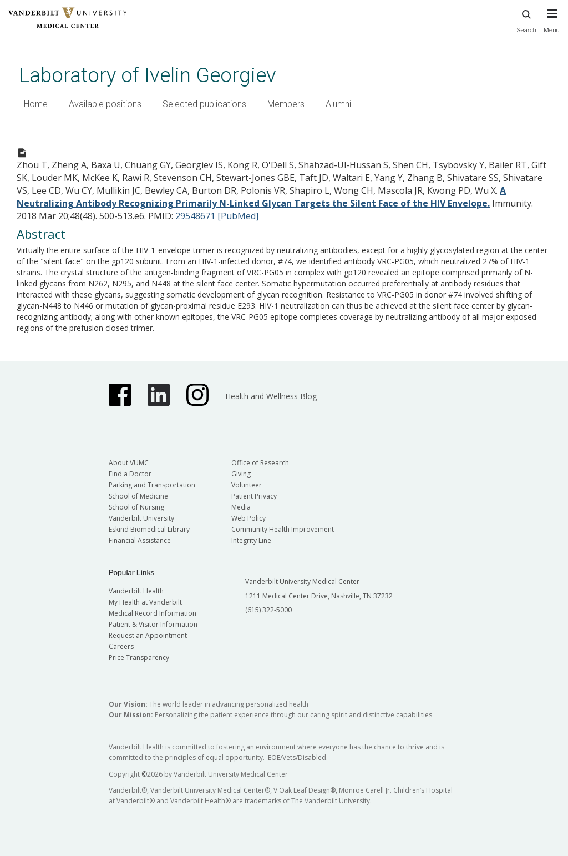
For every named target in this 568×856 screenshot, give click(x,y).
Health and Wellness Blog (271, 396)
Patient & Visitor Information (153, 624)
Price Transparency (139, 657)
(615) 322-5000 (268, 610)
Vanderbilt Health (136, 591)
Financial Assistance (140, 540)
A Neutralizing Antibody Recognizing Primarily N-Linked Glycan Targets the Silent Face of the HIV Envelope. (261, 196)
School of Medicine (138, 496)
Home (36, 104)
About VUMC (129, 462)
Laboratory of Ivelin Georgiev (147, 75)
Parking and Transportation (152, 485)
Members (286, 104)
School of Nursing (136, 507)
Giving (241, 474)
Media (241, 507)
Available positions (105, 104)
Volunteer (246, 485)
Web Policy (248, 518)
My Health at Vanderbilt (145, 602)
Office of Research (260, 462)
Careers (121, 646)
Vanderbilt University (141, 518)
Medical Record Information (152, 613)
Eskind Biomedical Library (149, 529)
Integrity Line (251, 540)
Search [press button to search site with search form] (526, 20)
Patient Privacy (254, 496)
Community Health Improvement (282, 529)
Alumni (338, 104)
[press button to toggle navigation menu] (552, 26)
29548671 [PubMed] (216, 216)
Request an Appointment (148, 635)
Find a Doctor (130, 474)
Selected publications (204, 104)
